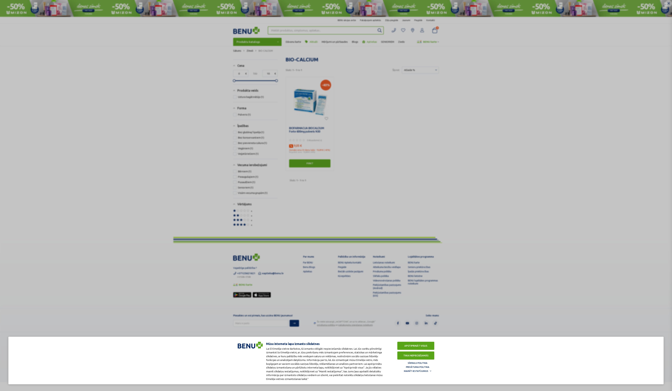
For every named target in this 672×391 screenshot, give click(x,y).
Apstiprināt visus (415, 345)
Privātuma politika (417, 367)
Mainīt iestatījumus (416, 371)
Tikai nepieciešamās (415, 355)
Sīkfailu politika (417, 363)
